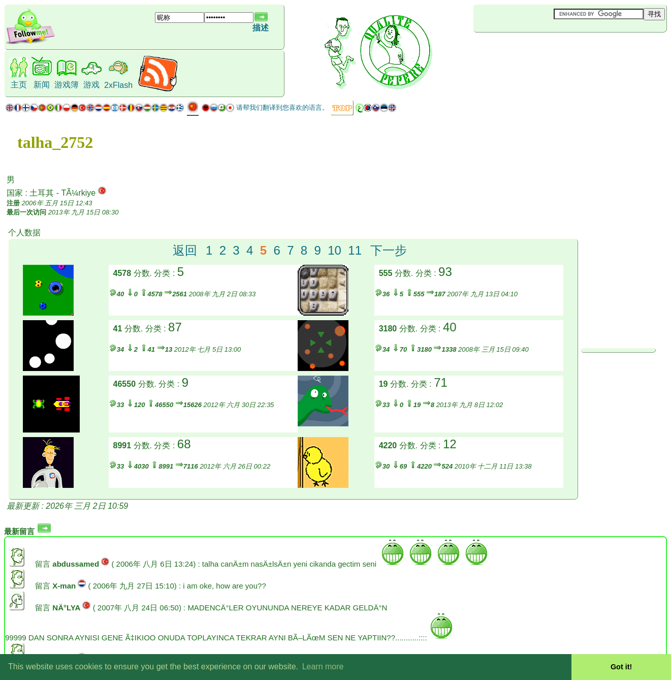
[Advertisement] (533, 49)
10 (334, 250)
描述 (260, 27)
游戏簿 (66, 84)
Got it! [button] (621, 667)
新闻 (42, 84)
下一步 (388, 250)
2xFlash (118, 85)
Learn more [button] (323, 666)
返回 (185, 250)
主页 (19, 84)
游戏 (91, 84)
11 (355, 250)
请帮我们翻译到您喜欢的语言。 (282, 107)
